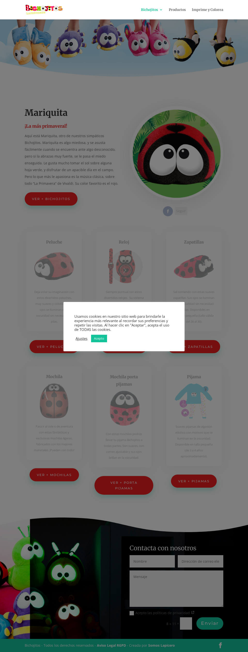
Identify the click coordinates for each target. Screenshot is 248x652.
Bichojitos (149, 10)
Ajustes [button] (81, 338)
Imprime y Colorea (207, 10)
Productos (177, 10)
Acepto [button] (99, 338)
